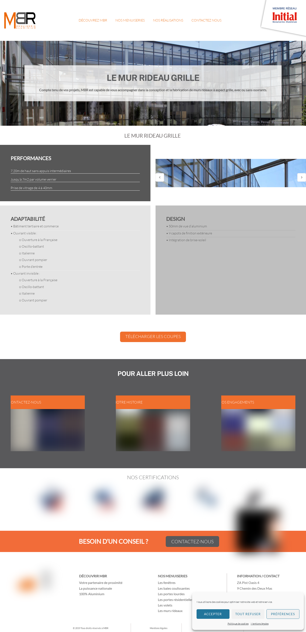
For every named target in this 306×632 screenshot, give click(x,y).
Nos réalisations (168, 20)
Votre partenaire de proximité (100, 583)
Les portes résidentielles (175, 600)
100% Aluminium (91, 594)
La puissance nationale (95, 588)
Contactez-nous (24, 402)
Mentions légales (260, 623)
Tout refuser (248, 614)
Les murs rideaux (170, 611)
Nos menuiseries (130, 20)
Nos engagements (236, 402)
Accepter (213, 614)
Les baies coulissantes (174, 588)
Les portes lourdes (171, 594)
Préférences (283, 614)
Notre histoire (128, 402)
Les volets (165, 605)
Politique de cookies (238, 623)
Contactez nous (206, 20)
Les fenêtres (167, 583)
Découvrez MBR (93, 20)
